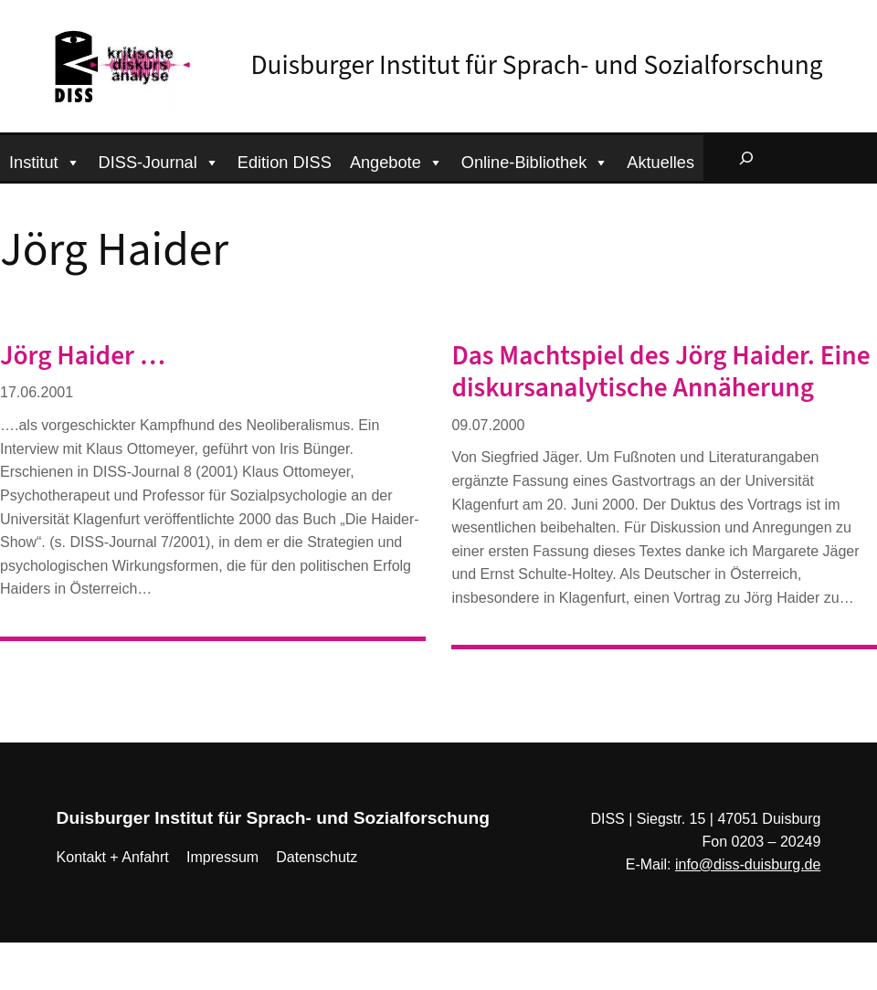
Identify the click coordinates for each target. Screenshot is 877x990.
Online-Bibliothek (535, 160)
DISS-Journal (159, 160)
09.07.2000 (487, 425)
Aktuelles (660, 162)
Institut (44, 160)
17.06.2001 (36, 392)
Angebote (396, 160)
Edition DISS (285, 162)
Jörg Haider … (82, 357)
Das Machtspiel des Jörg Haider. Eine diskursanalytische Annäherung (660, 373)
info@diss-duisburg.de (747, 864)
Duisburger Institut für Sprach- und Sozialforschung (537, 66)
